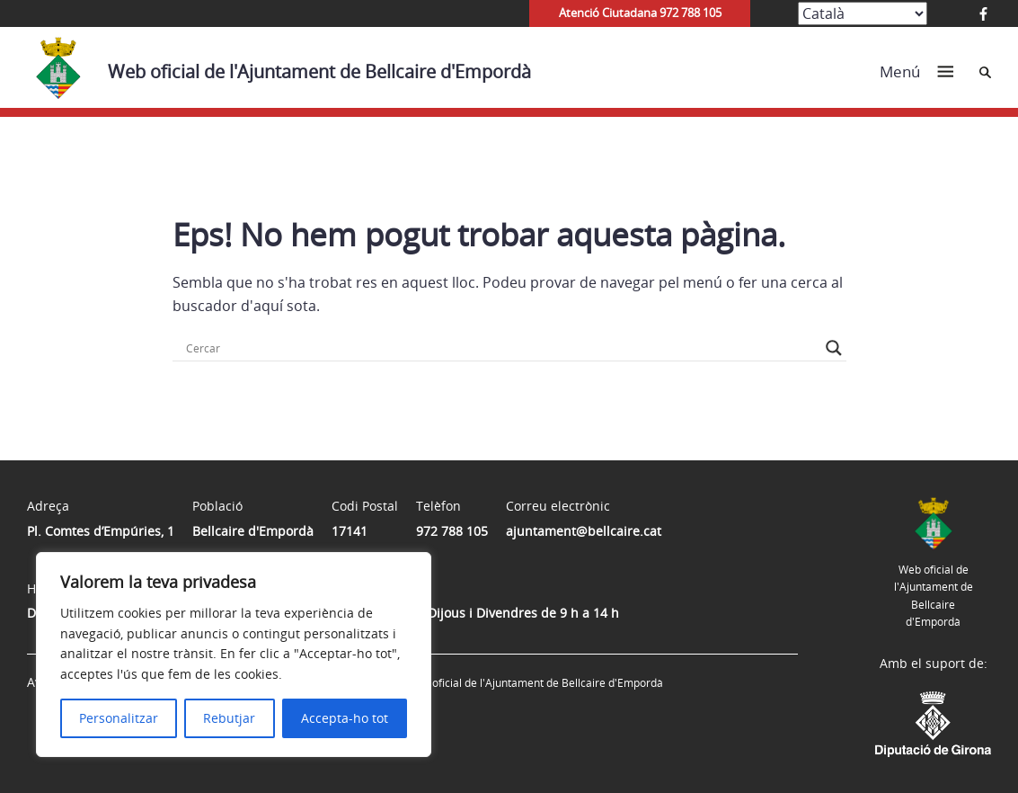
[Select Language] (862, 13)
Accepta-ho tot (344, 717)
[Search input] (501, 348)
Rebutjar (229, 717)
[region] (233, 654)
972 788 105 (452, 530)
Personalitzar (118, 717)
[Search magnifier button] (833, 348)
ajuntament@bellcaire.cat (583, 530)
